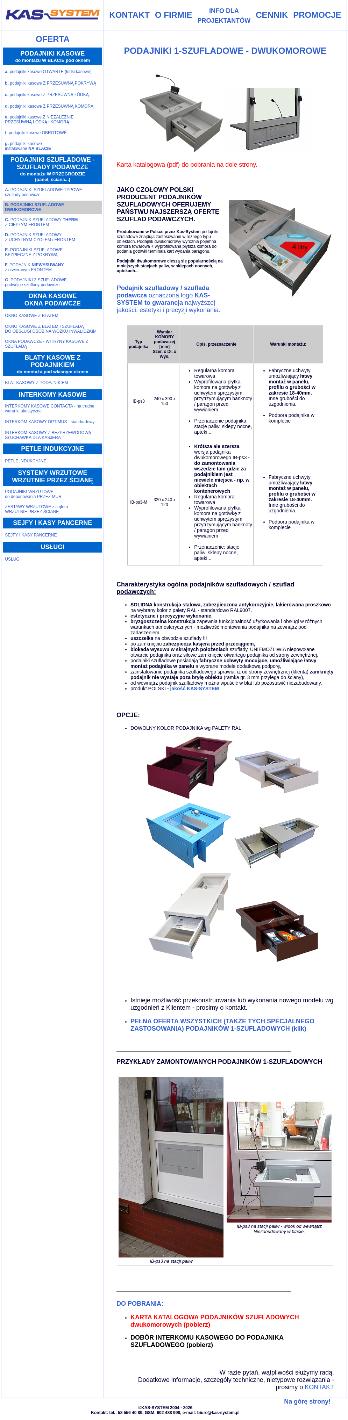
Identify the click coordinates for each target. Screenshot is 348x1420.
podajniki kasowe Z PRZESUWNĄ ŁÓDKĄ (46, 94)
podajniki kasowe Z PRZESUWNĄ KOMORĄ (49, 106)
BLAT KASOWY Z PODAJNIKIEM (36, 382)
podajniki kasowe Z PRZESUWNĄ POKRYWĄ (50, 83)
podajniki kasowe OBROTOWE (36, 132)
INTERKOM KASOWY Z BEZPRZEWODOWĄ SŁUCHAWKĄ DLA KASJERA (48, 435)
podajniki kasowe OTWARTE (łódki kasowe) (48, 71)
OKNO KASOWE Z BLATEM (31, 315)
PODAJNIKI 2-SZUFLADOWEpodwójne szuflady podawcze (36, 282)
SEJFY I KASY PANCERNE (31, 535)
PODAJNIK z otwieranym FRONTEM (34, 267)
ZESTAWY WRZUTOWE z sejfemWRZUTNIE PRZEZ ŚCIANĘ (36, 509)
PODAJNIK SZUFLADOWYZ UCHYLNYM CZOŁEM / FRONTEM (40, 237)
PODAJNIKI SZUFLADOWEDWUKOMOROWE (34, 207)
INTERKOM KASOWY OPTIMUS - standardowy (49, 421)
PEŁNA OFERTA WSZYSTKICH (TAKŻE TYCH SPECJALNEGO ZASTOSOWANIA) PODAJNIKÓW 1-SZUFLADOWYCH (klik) (222, 1025)
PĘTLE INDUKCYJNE (25, 461)
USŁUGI (13, 559)
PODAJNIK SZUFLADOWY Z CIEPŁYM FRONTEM (41, 222)
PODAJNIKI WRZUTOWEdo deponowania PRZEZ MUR (33, 494)
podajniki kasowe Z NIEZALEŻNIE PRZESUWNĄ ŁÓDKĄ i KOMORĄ (39, 119)
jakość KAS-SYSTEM (194, 688)
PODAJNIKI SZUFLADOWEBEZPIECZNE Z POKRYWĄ (34, 252)
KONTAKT (319, 1387)
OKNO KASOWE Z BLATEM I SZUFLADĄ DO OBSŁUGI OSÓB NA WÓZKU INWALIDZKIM (51, 329)
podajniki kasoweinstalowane (28, 146)
